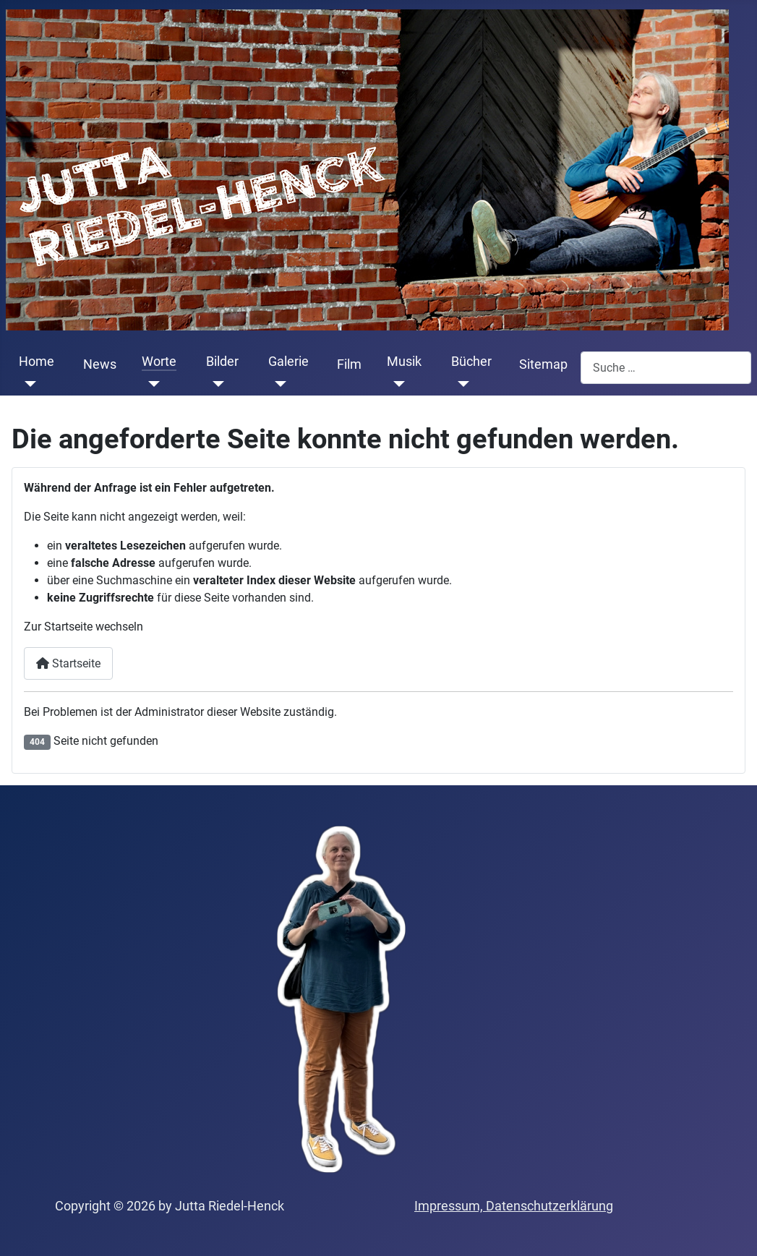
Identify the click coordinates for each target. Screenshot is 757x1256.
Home (36, 361)
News (99, 364)
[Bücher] (460, 384)
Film (349, 364)
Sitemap (543, 364)
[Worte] (151, 384)
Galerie (288, 361)
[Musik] (396, 384)
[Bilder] (215, 384)
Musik (404, 361)
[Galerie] (277, 384)
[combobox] (666, 367)
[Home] (28, 384)
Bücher (471, 361)
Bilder (222, 361)
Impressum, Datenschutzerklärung (513, 1205)
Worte (159, 361)
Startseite (68, 663)
